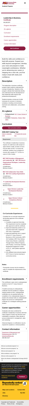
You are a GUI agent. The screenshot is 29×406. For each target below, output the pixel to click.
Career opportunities (10, 40)
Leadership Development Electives (14, 182)
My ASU (22, 392)
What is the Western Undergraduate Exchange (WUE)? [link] (14, 359)
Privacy (3, 404)
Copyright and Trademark (8, 402)
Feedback (22, 376)
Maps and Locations (8, 389)
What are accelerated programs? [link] (9, 346)
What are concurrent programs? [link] (9, 348)
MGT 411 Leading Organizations (15, 173)
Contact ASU (21, 389)
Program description (10, 25)
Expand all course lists (20, 134)
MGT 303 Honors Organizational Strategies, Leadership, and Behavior (14, 162)
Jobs (3, 392)
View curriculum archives (14, 128)
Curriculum (7, 33)
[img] (25, 3)
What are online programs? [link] (8, 356)
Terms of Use (10, 404)
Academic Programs (7, 6)
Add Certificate (14, 48)
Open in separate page (7, 134)
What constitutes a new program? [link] (10, 353)
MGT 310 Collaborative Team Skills (13, 172)
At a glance (7, 29)
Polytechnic (14, 118)
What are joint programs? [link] (8, 351)
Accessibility (20, 402)
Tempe (20, 118)
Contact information (10, 44)
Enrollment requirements (11, 36)
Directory (5, 396)
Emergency (19, 404)
